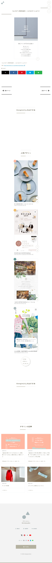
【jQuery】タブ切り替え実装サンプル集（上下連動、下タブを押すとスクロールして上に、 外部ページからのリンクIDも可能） (39, 454)
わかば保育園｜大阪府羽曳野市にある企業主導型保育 (25, 351)
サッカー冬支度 (5, 485)
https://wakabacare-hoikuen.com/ (20, 352)
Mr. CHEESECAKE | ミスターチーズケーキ (23, 204)
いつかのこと (4, 490)
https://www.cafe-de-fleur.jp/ (19, 303)
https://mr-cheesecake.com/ (19, 205)
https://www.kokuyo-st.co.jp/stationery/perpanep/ (14, 65)
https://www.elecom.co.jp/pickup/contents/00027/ (23, 254)
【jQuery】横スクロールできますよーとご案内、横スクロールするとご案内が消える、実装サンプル (12, 454)
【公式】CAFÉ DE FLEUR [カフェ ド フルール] (24, 302)
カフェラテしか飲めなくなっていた (36, 485)
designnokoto (28, 554)
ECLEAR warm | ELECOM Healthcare (22, 253)
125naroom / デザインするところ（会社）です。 (11, 461)
